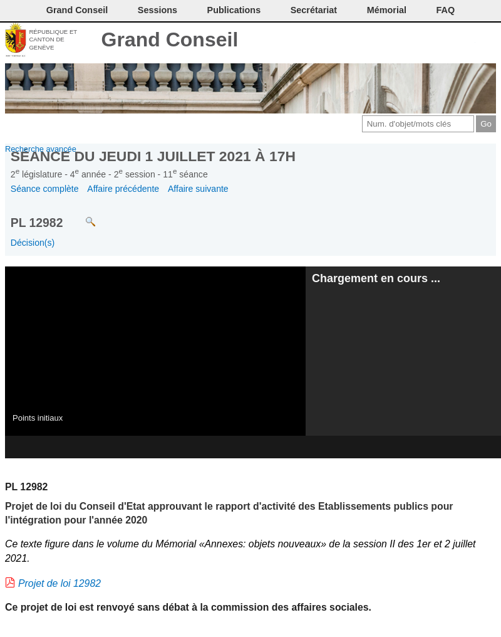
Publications (234, 10)
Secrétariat (314, 10)
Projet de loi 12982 (59, 583)
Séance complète (45, 189)
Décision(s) (32, 243)
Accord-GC (466, 40)
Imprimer (404, 40)
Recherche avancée (40, 149)
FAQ (445, 10)
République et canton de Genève (53, 39)
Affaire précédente (123, 189)
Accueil (487, 40)
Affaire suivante (198, 189)
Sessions (157, 10)
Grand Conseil (170, 39)
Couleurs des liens (445, 40)
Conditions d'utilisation (424, 40)
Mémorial (386, 10)
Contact (383, 40)
